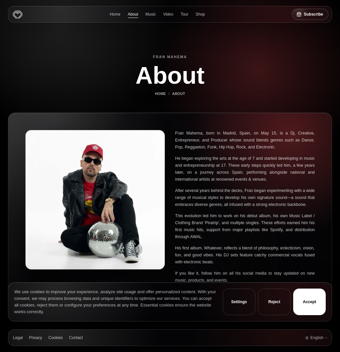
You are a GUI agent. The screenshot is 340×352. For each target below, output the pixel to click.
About (133, 14)
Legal (18, 337)
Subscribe (313, 14)
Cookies (55, 337)
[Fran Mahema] (17, 14)
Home (115, 14)
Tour (184, 14)
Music (150, 14)
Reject (274, 302)
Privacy (35, 337)
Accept (309, 302)
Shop (200, 14)
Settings (239, 302)
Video (168, 14)
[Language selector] (316, 337)
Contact (76, 337)
